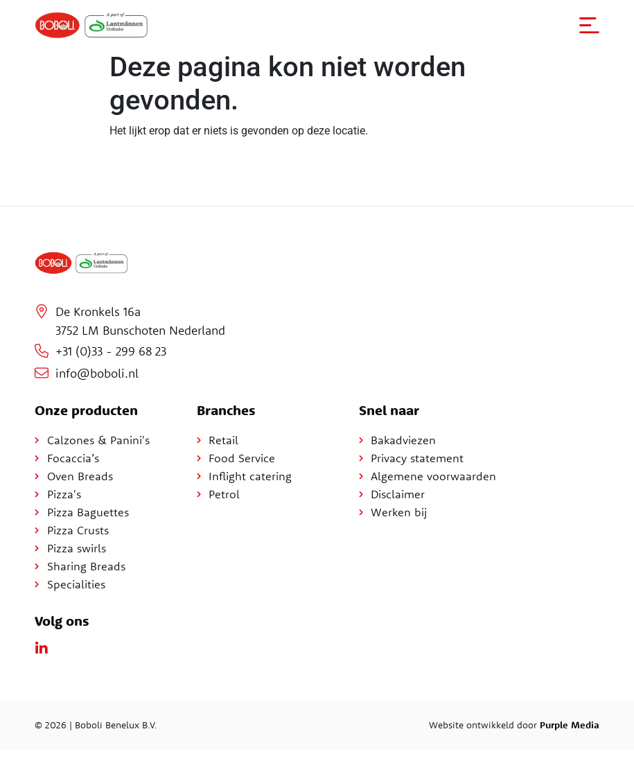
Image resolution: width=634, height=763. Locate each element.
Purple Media (569, 725)
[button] (589, 25)
